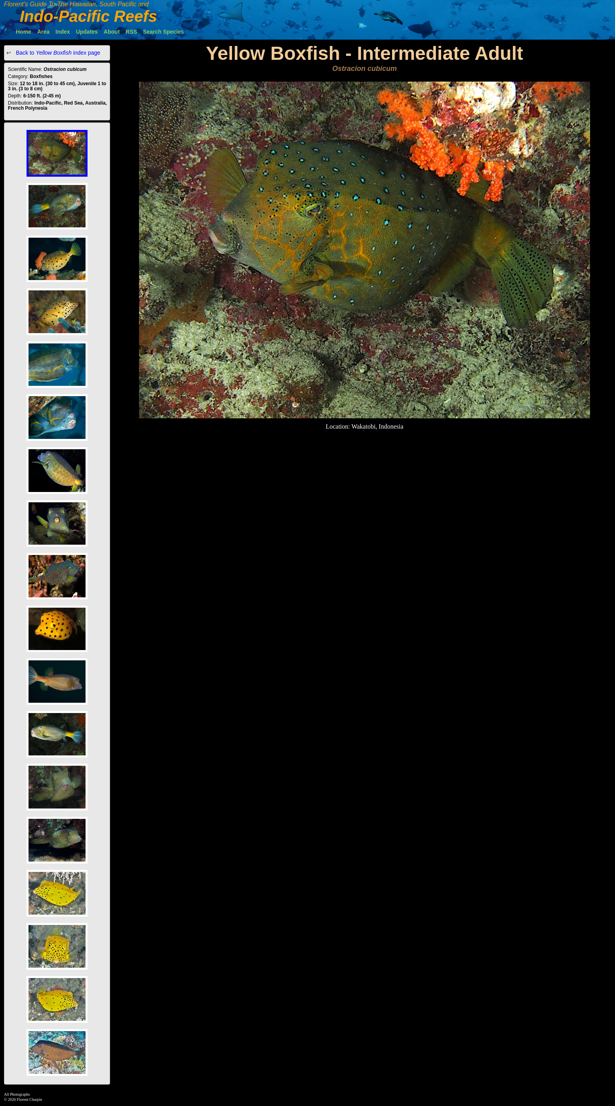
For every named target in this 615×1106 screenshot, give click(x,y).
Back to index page (57, 53)
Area (43, 32)
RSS (131, 32)
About (112, 32)
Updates (87, 32)
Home (23, 32)
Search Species (163, 32)
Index (62, 32)
